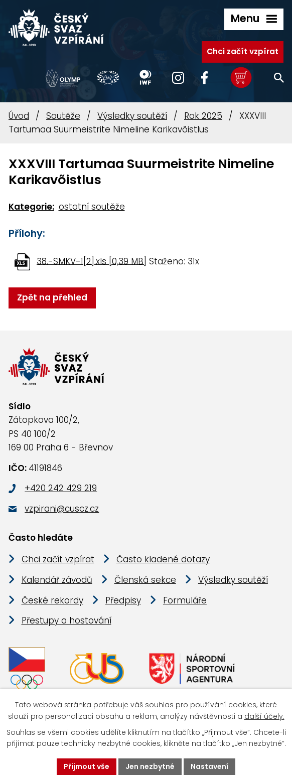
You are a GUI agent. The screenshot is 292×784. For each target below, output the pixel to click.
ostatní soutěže (92, 207)
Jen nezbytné (150, 766)
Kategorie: (31, 207)
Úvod (19, 116)
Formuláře (185, 600)
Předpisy (123, 600)
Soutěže (63, 116)
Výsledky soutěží (132, 116)
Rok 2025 (203, 116)
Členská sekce (145, 580)
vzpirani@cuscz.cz (62, 509)
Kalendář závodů (57, 580)
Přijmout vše (86, 766)
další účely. (264, 716)
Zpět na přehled (52, 297)
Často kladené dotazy (163, 559)
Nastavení (209, 766)
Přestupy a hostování (66, 620)
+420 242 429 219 (61, 488)
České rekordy (52, 600)
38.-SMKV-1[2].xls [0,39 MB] (92, 261)
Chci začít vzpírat (242, 51)
